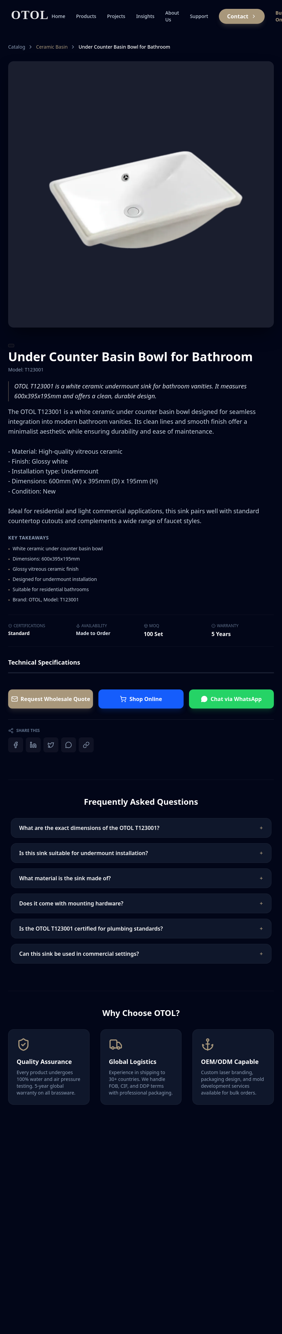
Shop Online (141, 699)
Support (199, 16)
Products (86, 16)
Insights (145, 16)
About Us (172, 16)
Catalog (16, 47)
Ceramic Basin (52, 47)
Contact (241, 16)
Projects (116, 16)
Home (58, 16)
